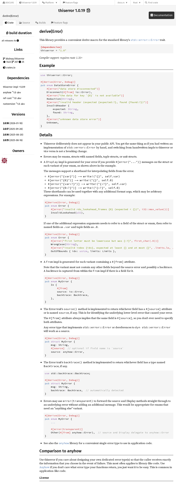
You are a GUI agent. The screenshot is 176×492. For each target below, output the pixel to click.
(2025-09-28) (13, 129)
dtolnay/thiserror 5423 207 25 (13, 60)
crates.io (9, 67)
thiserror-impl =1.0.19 (14, 87)
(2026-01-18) (13, 123)
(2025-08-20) (13, 134)
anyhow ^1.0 (12, 92)
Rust (135, 2)
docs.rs (121, 2)
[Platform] (49, 2)
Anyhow (44, 467)
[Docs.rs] (8, 2)
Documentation (161, 15)
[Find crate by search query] (162, 2)
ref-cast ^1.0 (12, 98)
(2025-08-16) (13, 140)
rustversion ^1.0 (14, 104)
